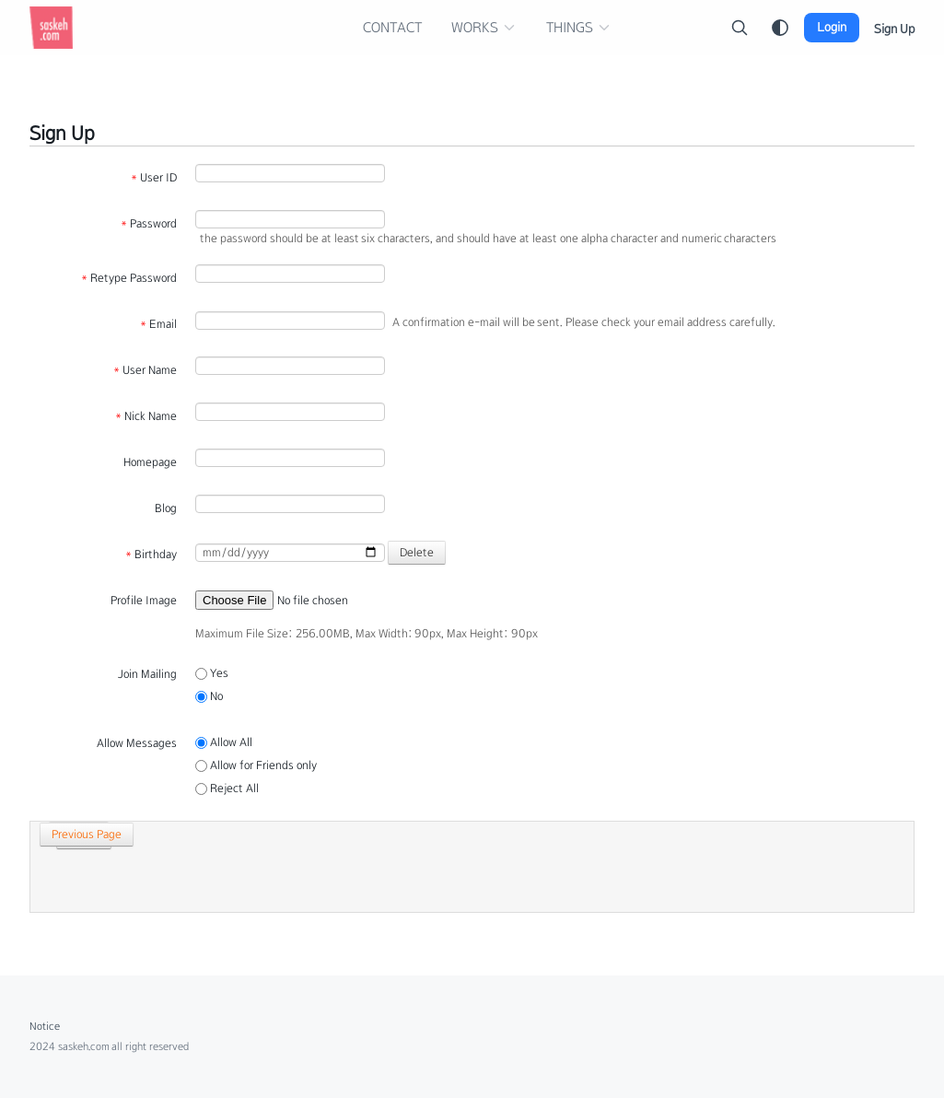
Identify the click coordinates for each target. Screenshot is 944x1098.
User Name (145, 370)
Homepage (150, 462)
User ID (154, 177)
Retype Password (129, 278)
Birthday (151, 554)
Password (149, 223)
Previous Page (80, 834)
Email (158, 324)
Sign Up (894, 29)
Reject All (227, 788)
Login (831, 27)
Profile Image (144, 600)
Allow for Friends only (256, 765)
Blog (166, 508)
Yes (211, 673)
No (209, 696)
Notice (44, 1026)
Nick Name (146, 416)
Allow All (223, 742)
